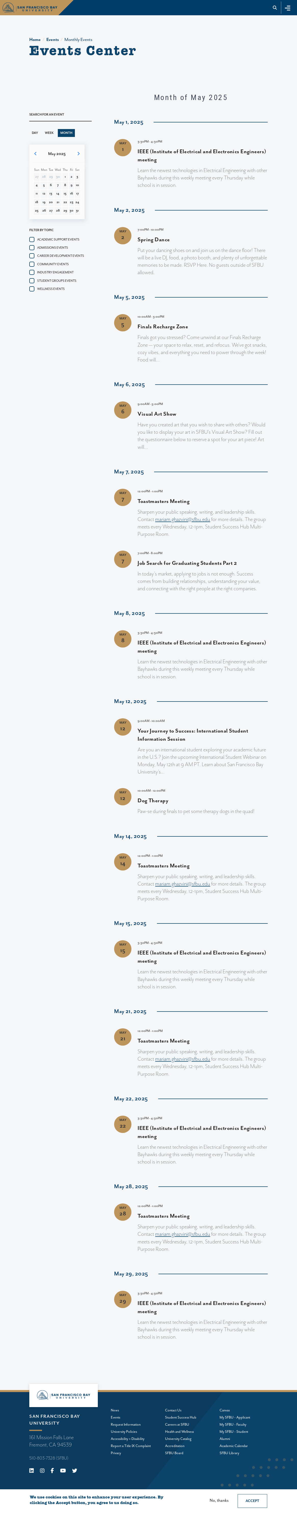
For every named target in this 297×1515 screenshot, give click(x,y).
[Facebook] (52, 1471)
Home (35, 39)
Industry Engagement (55, 272)
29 (65, 211)
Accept (252, 1501)
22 (65, 202)
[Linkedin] (31, 1471)
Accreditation (174, 1446)
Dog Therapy (153, 801)
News (115, 1410)
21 (58, 202)
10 (77, 185)
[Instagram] (42, 1471)
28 (58, 211)
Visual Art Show (157, 414)
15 (65, 193)
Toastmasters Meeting (164, 501)
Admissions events (52, 248)
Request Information (126, 1425)
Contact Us (173, 1410)
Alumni (225, 1439)
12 (44, 193)
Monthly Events (78, 39)
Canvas (225, 1410)
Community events (53, 264)
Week (49, 133)
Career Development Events (60, 256)
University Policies (124, 1432)
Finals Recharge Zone (163, 327)
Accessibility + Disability (127, 1439)
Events (52, 39)
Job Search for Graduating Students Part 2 (187, 563)
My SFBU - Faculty (233, 1425)
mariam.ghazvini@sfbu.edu (182, 519)
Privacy (116, 1453)
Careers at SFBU (177, 1425)
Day (35, 133)
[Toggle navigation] (287, 7)
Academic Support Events (58, 240)
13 (50, 193)
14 (57, 193)
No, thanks (219, 1500)
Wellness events (51, 289)
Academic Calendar (234, 1446)
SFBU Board (174, 1453)
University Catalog (178, 1439)
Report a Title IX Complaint (131, 1446)
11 (37, 193)
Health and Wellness (179, 1432)
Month (66, 133)
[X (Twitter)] (74, 1471)
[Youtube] (63, 1471)
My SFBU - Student (234, 1432)
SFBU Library (229, 1453)
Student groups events (56, 281)
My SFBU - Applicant (235, 1417)
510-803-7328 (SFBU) (49, 1458)
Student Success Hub (180, 1417)
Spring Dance (154, 240)
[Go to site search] (275, 8)
